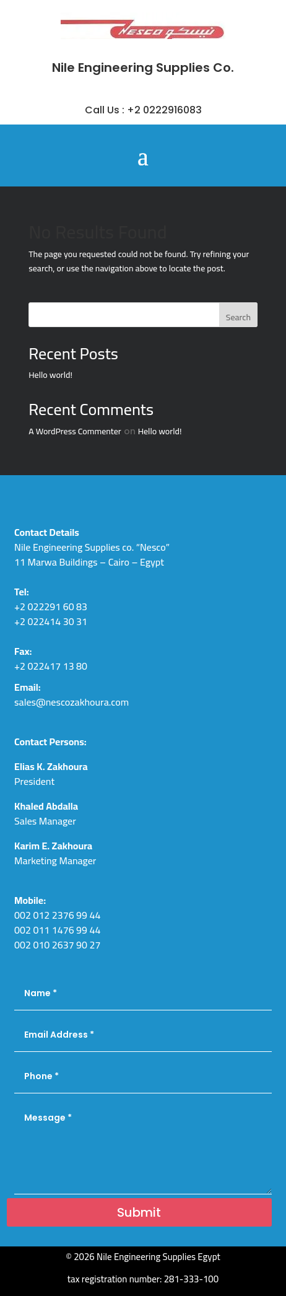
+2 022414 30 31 (50, 621)
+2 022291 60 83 (50, 606)
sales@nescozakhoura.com (71, 702)
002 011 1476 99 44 (57, 930)
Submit (139, 1212)
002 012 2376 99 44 (57, 915)
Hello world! (50, 375)
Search (238, 317)
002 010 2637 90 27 (57, 944)
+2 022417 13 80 (50, 666)
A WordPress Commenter (74, 431)
